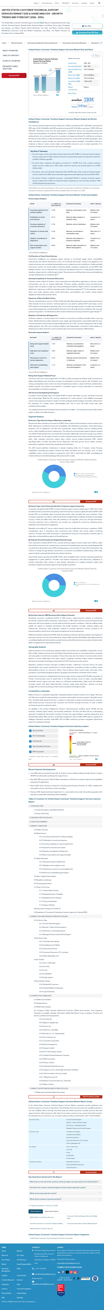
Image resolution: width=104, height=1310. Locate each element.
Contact (92, 3)
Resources (75, 3)
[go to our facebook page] (63, 1235)
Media (4, 1227)
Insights (4, 1238)
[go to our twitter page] (67, 1235)
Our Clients (6, 1223)
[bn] (87, 26)
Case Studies (21, 1238)
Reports (36, 3)
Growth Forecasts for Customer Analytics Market (37, 1186)
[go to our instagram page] (75, 1235)
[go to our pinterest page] (71, 1235)
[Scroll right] (101, 43)
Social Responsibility (24, 1227)
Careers (4, 1252)
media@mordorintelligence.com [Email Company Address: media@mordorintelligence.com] (43, 1247)
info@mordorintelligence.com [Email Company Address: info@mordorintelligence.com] (45, 1237)
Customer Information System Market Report (77, 1186)
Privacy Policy (6, 1256)
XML (3, 1261)
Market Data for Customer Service (32, 1191)
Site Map (20, 1261)
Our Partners (21, 1223)
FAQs (19, 1231)
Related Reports (27, 1176)
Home (4, 1214)
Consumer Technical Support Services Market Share (79, 1181)
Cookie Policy (21, 1256)
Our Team (20, 1218)
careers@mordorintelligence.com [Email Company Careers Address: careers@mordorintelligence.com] (68, 1226)
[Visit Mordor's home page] (14, 3)
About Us (5, 1218)
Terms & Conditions (24, 1252)
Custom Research (47, 3)
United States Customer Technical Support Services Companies (42, 1201)
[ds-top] (87, 33)
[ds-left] (10, 85)
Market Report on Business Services (33, 1181)
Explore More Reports (43, 1176)
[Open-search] (99, 3)
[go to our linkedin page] (59, 1235)
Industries (84, 3)
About (57, 3)
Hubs (18, 1247)
